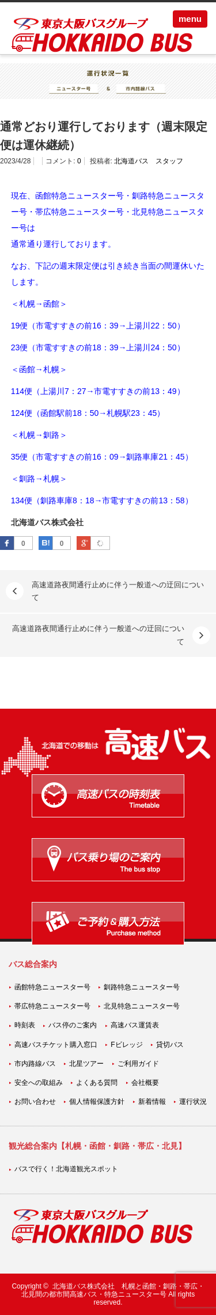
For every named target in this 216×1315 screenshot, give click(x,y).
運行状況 (193, 1102)
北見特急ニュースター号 (142, 1006)
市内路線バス (35, 1064)
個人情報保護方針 (96, 1102)
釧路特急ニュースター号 (142, 987)
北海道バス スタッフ (148, 161)
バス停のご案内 (72, 1025)
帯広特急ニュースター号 (52, 1006)
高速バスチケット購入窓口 (55, 1045)
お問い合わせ (35, 1102)
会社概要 (145, 1083)
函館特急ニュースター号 (52, 987)
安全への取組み (38, 1083)
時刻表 (24, 1025)
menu (190, 19)
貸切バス (170, 1045)
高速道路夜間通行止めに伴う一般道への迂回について (118, 591)
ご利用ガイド (138, 1064)
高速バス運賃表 (135, 1025)
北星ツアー (86, 1064)
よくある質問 (97, 1083)
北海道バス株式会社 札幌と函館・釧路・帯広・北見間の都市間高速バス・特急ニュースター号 (112, 1290)
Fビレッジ (126, 1045)
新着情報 (152, 1102)
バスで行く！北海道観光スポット (66, 1169)
